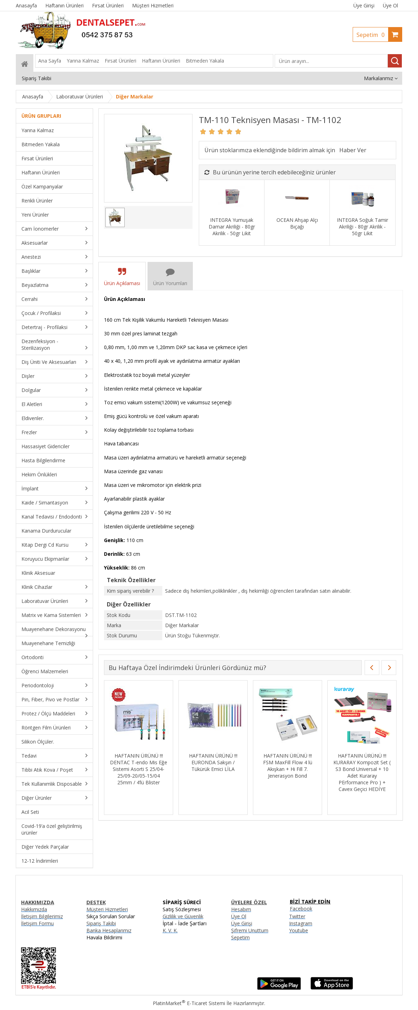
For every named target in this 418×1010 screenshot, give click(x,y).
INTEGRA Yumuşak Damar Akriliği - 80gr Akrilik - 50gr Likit (232, 227)
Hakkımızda (34, 909)
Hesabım (241, 909)
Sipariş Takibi (101, 923)
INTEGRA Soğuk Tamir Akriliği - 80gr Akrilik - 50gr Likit (362, 227)
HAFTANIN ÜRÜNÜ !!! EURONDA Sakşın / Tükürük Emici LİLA (213, 762)
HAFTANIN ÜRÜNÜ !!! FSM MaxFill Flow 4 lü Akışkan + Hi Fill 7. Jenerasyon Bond (287, 765)
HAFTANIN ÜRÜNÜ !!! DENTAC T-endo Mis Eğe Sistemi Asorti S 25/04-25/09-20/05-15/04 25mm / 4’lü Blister (138, 769)
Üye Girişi (363, 5)
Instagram (300, 923)
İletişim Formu (37, 923)
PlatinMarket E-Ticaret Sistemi (189, 1003)
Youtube (298, 930)
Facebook (301, 908)
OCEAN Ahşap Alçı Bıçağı (297, 223)
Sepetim (372, 35)
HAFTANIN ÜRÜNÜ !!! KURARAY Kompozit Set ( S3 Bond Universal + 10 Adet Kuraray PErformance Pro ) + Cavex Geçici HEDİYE (362, 772)
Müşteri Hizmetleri (107, 909)
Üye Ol (390, 5)
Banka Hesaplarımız (108, 930)
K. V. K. (170, 930)
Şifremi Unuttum (249, 930)
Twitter (297, 916)
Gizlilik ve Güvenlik (183, 916)
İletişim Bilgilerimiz (42, 916)
